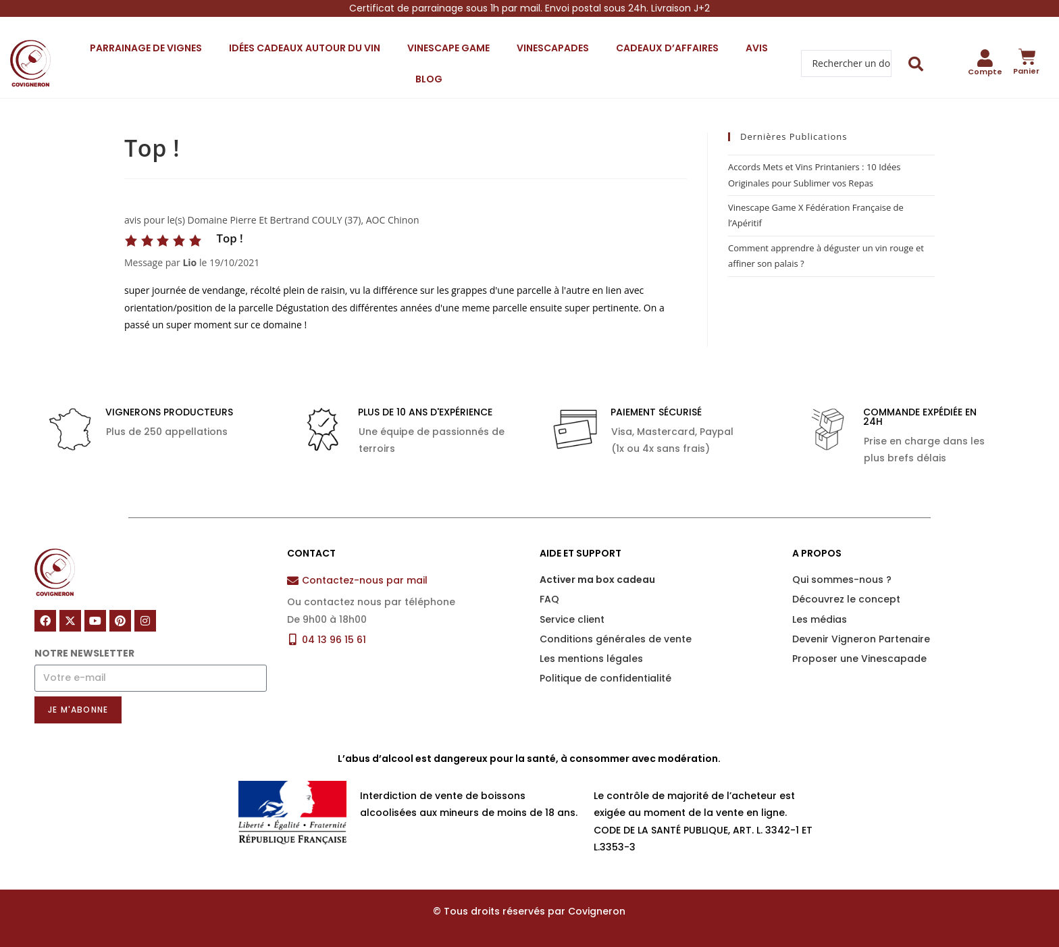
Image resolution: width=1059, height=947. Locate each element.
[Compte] (985, 58)
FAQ (549, 599)
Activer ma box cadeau (597, 579)
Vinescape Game (448, 48)
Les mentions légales (591, 658)
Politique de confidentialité (605, 678)
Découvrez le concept (846, 599)
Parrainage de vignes (146, 48)
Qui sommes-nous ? (842, 579)
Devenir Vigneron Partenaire (861, 639)
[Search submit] (916, 63)
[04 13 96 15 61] (293, 639)
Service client (572, 619)
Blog (428, 79)
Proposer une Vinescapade (859, 658)
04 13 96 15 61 (334, 639)
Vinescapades (553, 48)
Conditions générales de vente (616, 639)
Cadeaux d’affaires (667, 48)
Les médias (819, 619)
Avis (757, 48)
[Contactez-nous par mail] (293, 580)
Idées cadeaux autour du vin (304, 48)
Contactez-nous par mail (365, 580)
